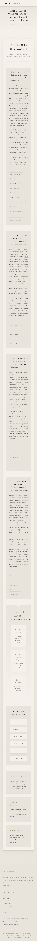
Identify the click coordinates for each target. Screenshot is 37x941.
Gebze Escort (18, 758)
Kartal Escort (18, 744)
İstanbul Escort (7, 898)
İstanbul (11, 3)
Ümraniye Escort (8, 906)
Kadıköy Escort (7, 903)
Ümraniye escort (22, 505)
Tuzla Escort (18, 751)
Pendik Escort (18, 736)
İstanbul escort (14, 96)
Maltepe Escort (19, 722)
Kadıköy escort (22, 382)
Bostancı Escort (18, 729)
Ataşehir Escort (8, 901)
